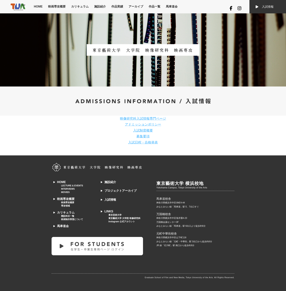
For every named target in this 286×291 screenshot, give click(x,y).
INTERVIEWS (68, 189)
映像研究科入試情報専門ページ (143, 118)
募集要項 (143, 136)
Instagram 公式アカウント (121, 221)
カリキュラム (80, 6)
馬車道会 (172, 6)
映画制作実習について (72, 219)
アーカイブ (136, 6)
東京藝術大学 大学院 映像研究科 (124, 218)
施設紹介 (100, 6)
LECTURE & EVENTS (72, 186)
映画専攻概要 (57, 6)
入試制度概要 (143, 130)
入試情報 (268, 6)
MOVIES (65, 192)
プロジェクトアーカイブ (120, 190)
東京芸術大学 (115, 215)
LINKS (108, 211)
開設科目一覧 (67, 216)
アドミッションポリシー (143, 124)
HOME (38, 6)
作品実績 (117, 6)
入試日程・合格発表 (143, 142)
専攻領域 (65, 206)
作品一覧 (154, 6)
